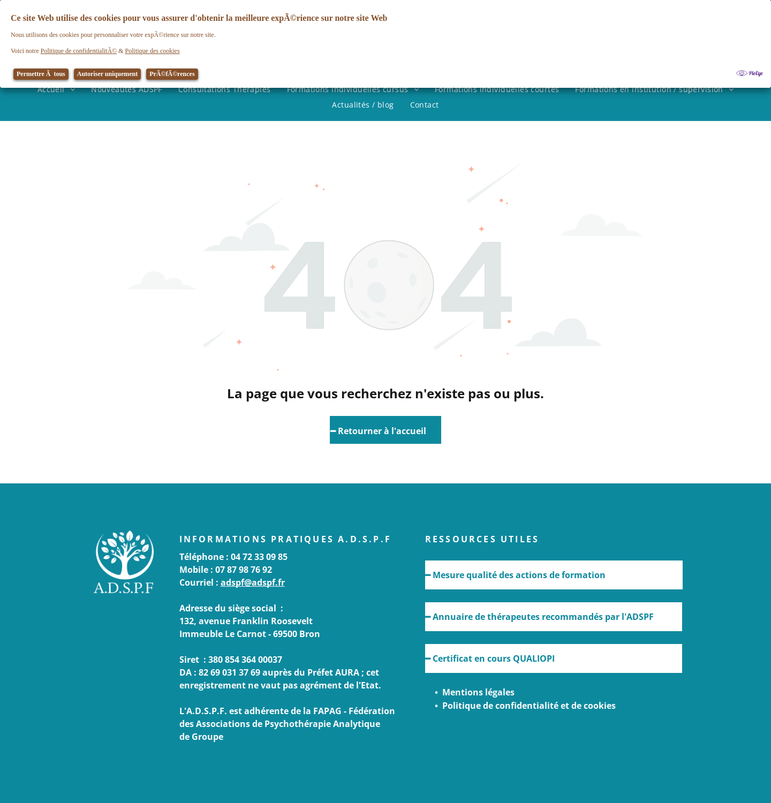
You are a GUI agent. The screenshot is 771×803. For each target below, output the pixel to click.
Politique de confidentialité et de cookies (529, 705)
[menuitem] (56, 89)
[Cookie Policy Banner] (385, 44)
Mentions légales (478, 692)
